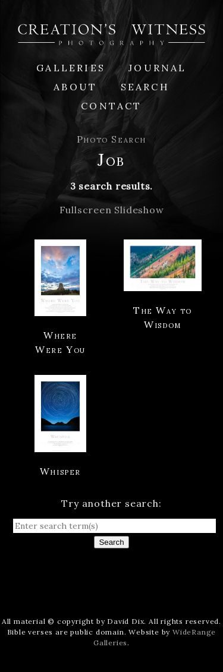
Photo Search (111, 139)
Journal (157, 68)
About (75, 87)
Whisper (60, 471)
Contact (111, 106)
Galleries (70, 68)
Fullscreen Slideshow (111, 210)
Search (145, 87)
